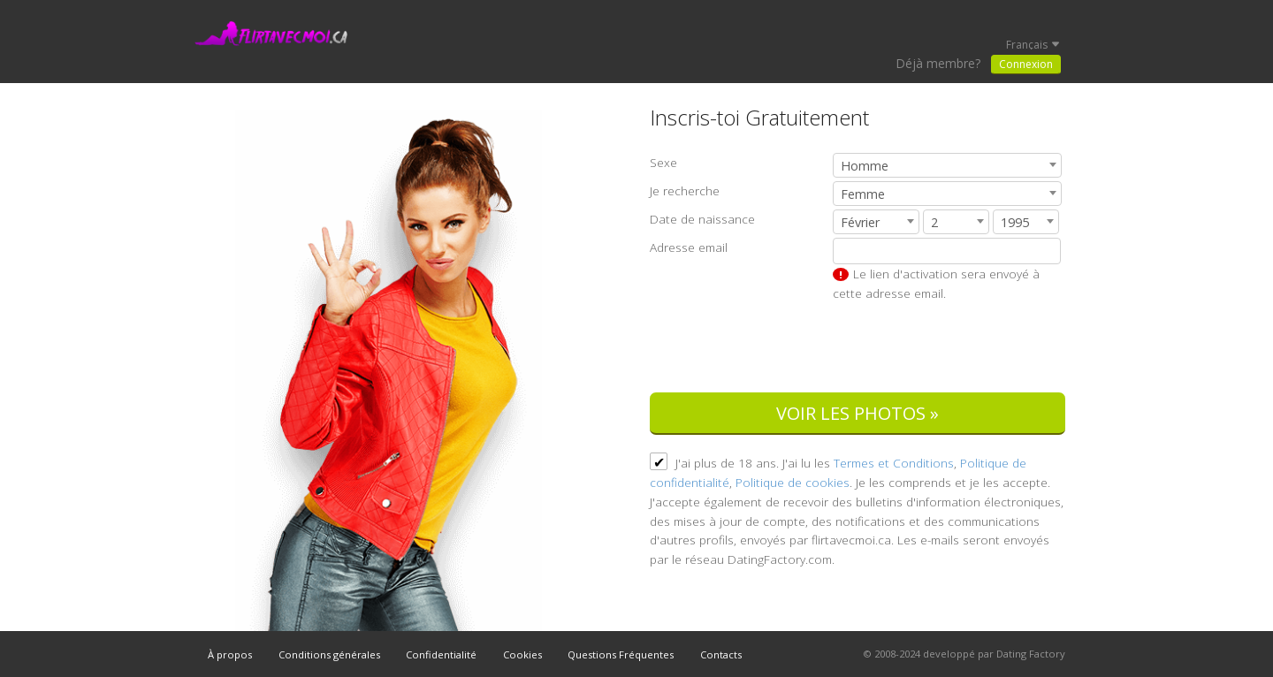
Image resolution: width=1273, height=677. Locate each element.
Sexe (663, 162)
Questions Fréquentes (621, 654)
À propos (230, 654)
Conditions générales (329, 654)
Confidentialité (441, 654)
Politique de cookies (793, 482)
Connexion (1026, 64)
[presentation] (931, 349)
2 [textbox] (934, 222)
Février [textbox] (860, 222)
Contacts (721, 654)
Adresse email (689, 247)
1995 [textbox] (1015, 222)
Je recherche (685, 190)
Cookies (522, 654)
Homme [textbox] (864, 165)
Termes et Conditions (894, 462)
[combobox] (947, 165)
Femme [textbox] (863, 194)
